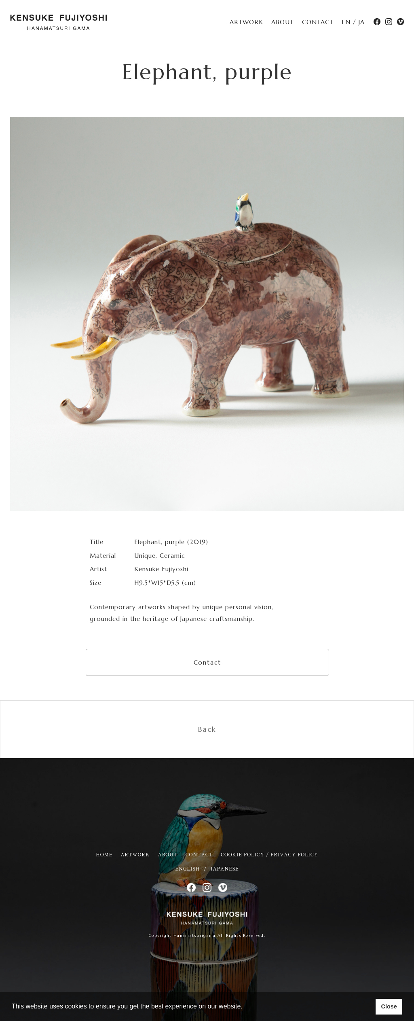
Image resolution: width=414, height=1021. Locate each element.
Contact (208, 662)
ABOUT (282, 22)
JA (362, 22)
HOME (104, 855)
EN (346, 22)
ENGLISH (187, 869)
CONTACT (318, 22)
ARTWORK (246, 22)
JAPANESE (225, 869)
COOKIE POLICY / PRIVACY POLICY (269, 855)
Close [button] (389, 1006)
